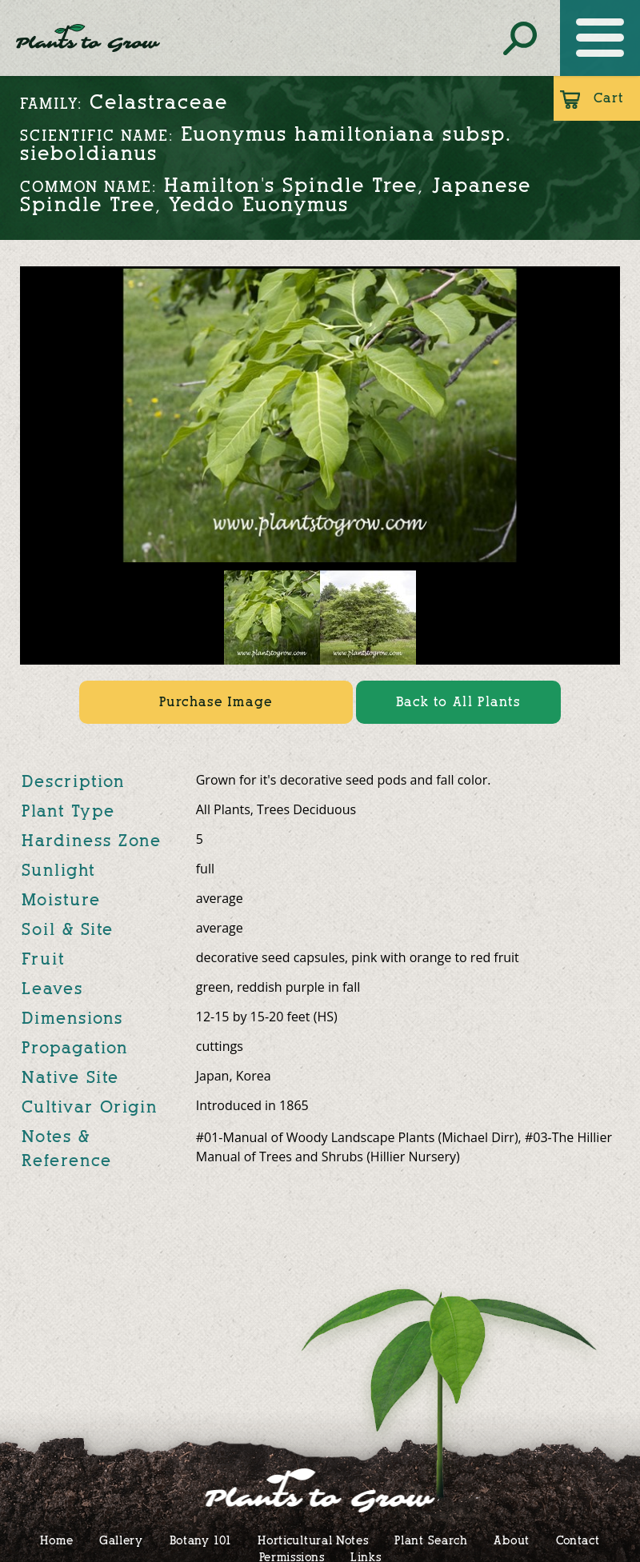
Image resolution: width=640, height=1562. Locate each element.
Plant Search (430, 1540)
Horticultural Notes (313, 1540)
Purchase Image (215, 702)
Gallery (121, 1540)
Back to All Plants (458, 702)
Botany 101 (201, 1540)
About (512, 1540)
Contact (578, 1540)
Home (56, 1540)
